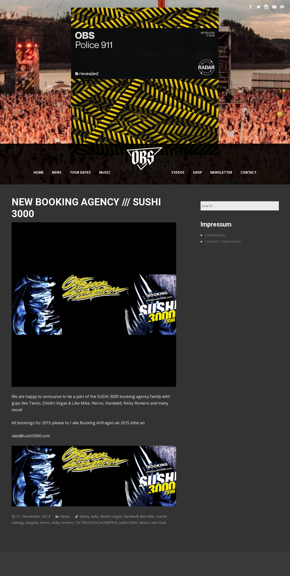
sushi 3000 (128, 522)
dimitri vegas (111, 516)
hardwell (131, 516)
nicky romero (63, 522)
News (65, 516)
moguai (32, 522)
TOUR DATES (80, 172)
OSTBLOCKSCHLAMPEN (96, 522)
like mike (147, 516)
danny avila (89, 516)
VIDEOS (177, 172)
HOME (38, 172)
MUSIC (104, 172)
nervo (45, 522)
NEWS (56, 172)
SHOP (197, 172)
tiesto (144, 522)
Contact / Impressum (223, 241)
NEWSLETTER (221, 172)
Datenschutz (215, 234)
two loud (158, 522)
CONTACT (249, 172)
